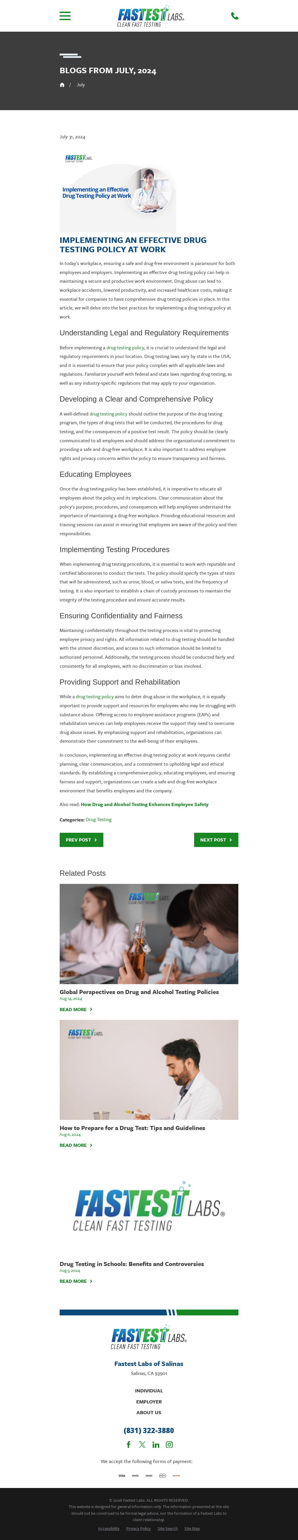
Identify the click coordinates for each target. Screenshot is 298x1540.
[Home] (150, 16)
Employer (149, 1401)
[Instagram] (169, 1444)
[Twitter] (142, 1444)
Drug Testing (98, 819)
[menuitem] (109, 1528)
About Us (148, 1412)
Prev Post (81, 839)
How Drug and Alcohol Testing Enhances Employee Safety (145, 804)
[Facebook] (128, 1444)
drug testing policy (125, 347)
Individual (149, 1390)
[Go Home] (62, 84)
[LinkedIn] (155, 1444)
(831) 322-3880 (149, 1431)
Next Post (216, 839)
